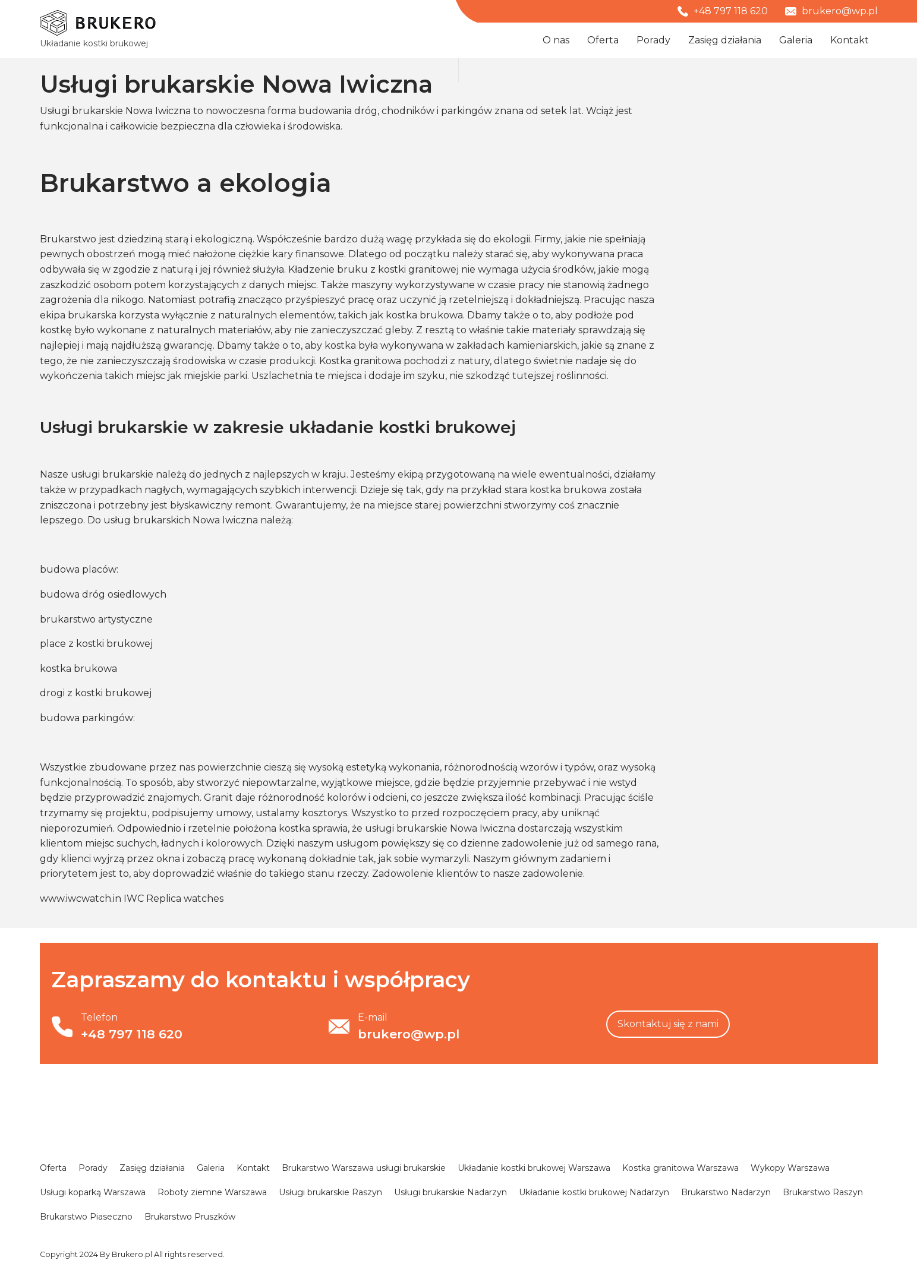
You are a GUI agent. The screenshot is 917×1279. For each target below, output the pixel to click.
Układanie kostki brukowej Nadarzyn (594, 1192)
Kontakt (849, 40)
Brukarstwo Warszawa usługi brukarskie (364, 1168)
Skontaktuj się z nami (668, 1023)
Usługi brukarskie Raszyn (330, 1192)
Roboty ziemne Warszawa (212, 1192)
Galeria (795, 40)
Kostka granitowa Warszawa (680, 1168)
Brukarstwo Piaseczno (86, 1216)
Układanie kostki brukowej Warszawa (534, 1168)
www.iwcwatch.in (80, 898)
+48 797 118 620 (722, 11)
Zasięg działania (724, 40)
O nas (556, 40)
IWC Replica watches (173, 898)
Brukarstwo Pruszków (189, 1216)
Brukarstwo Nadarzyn (726, 1192)
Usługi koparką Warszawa (93, 1192)
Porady (653, 40)
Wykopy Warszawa (790, 1168)
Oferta (603, 40)
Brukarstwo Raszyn (823, 1192)
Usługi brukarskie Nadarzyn (450, 1192)
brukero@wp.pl (831, 11)
